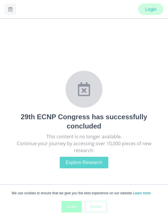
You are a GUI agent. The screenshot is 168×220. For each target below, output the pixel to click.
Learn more (142, 193)
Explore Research (84, 162)
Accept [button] (71, 207)
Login (150, 9)
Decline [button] (96, 207)
